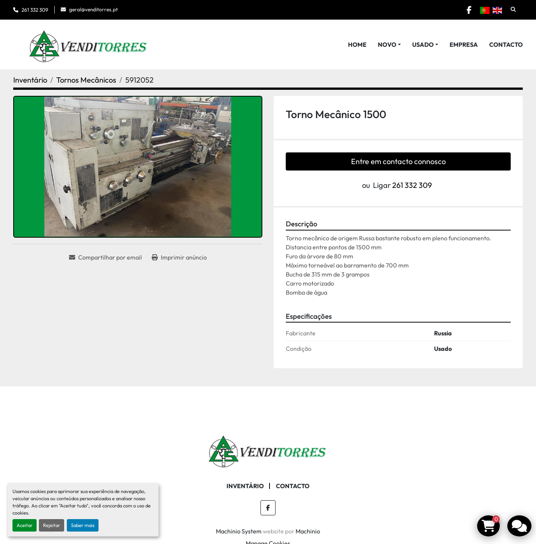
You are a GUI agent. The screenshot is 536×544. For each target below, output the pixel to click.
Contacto (506, 44)
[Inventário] (30, 80)
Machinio (308, 531)
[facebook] (468, 9)
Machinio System (239, 531)
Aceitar (24, 525)
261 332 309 (35, 9)
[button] (389, 44)
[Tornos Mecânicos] (86, 80)
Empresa (464, 44)
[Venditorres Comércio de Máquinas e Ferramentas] (268, 449)
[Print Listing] (179, 257)
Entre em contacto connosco (398, 161)
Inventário (245, 486)
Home (357, 44)
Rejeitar (51, 525)
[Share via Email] (105, 257)
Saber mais (82, 525)
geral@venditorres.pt (93, 9)
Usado (423, 44)
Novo (387, 44)
